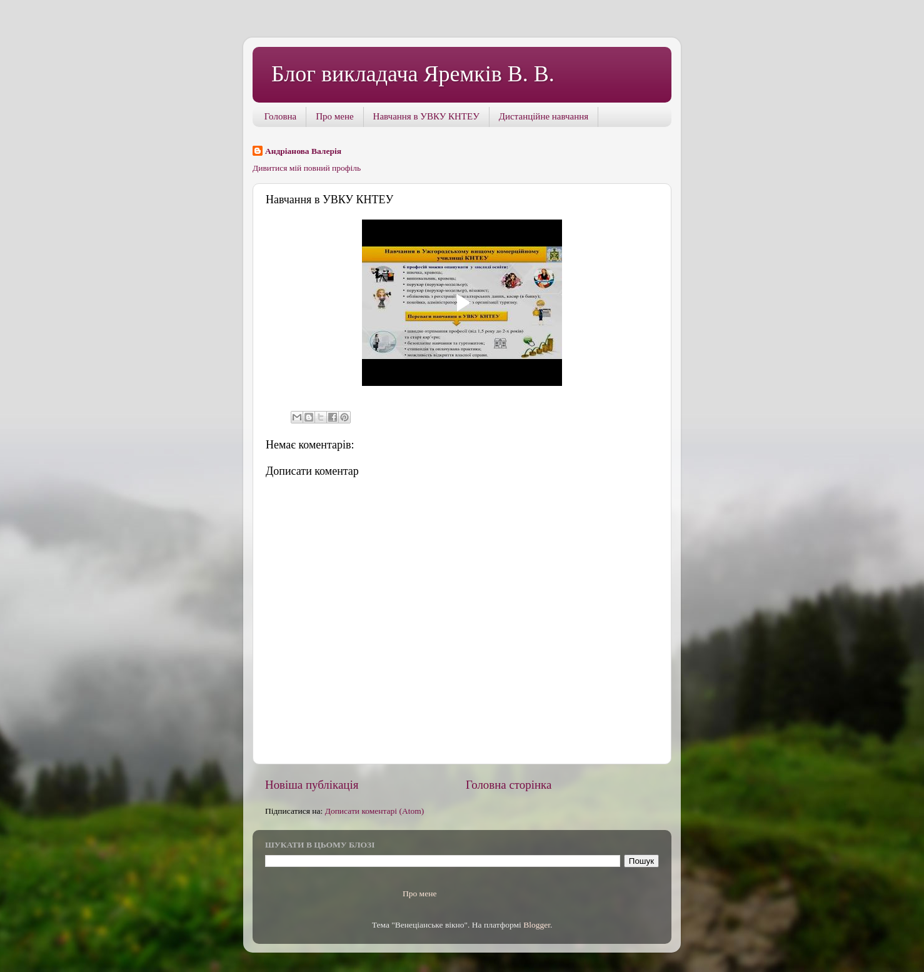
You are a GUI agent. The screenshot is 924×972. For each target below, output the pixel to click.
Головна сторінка (508, 784)
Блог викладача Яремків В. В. (413, 73)
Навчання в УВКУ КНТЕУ (426, 116)
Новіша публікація (311, 784)
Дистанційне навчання (543, 116)
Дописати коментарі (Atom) (374, 811)
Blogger (536, 924)
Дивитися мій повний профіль (307, 168)
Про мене (334, 116)
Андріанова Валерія (303, 151)
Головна (280, 116)
